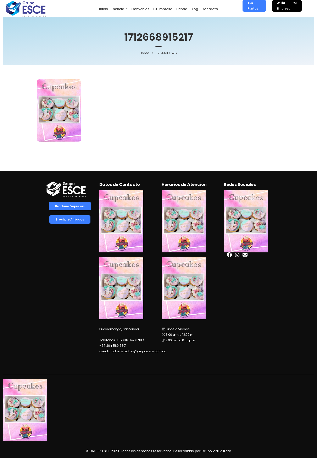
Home (144, 53)
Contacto (209, 9)
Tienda (181, 9)
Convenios (140, 9)
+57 (112, 345)
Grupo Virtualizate (216, 451)
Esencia (117, 9)
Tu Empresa (162, 9)
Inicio (103, 9)
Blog (194, 9)
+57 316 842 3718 (129, 340)
